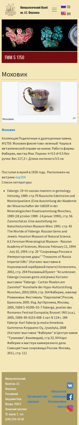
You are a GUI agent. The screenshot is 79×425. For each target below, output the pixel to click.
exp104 (20, 177)
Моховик (8, 130)
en (69, 13)
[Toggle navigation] (54, 9)
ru (68, 6)
